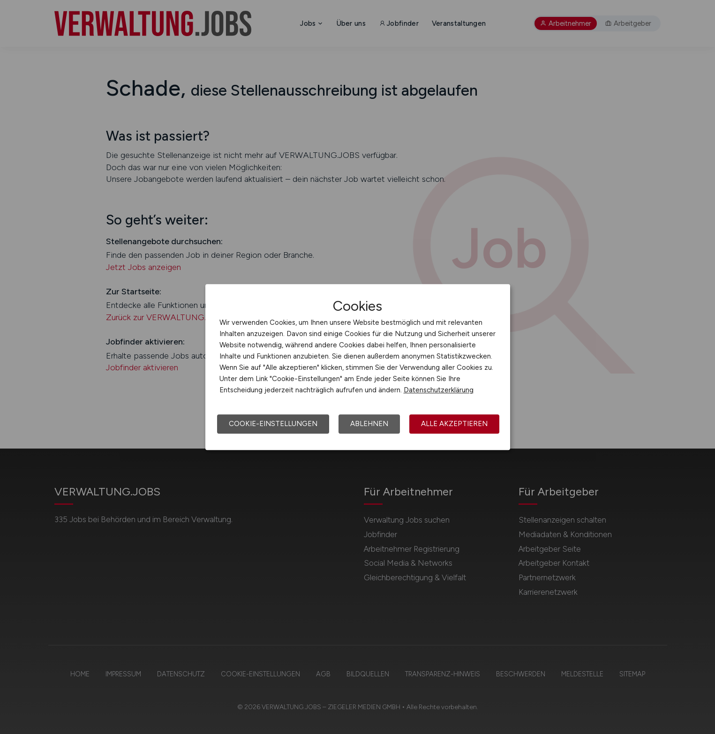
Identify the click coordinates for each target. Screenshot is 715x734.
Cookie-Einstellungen (273, 423)
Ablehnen (369, 423)
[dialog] (357, 367)
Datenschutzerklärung (439, 390)
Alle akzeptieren (454, 423)
